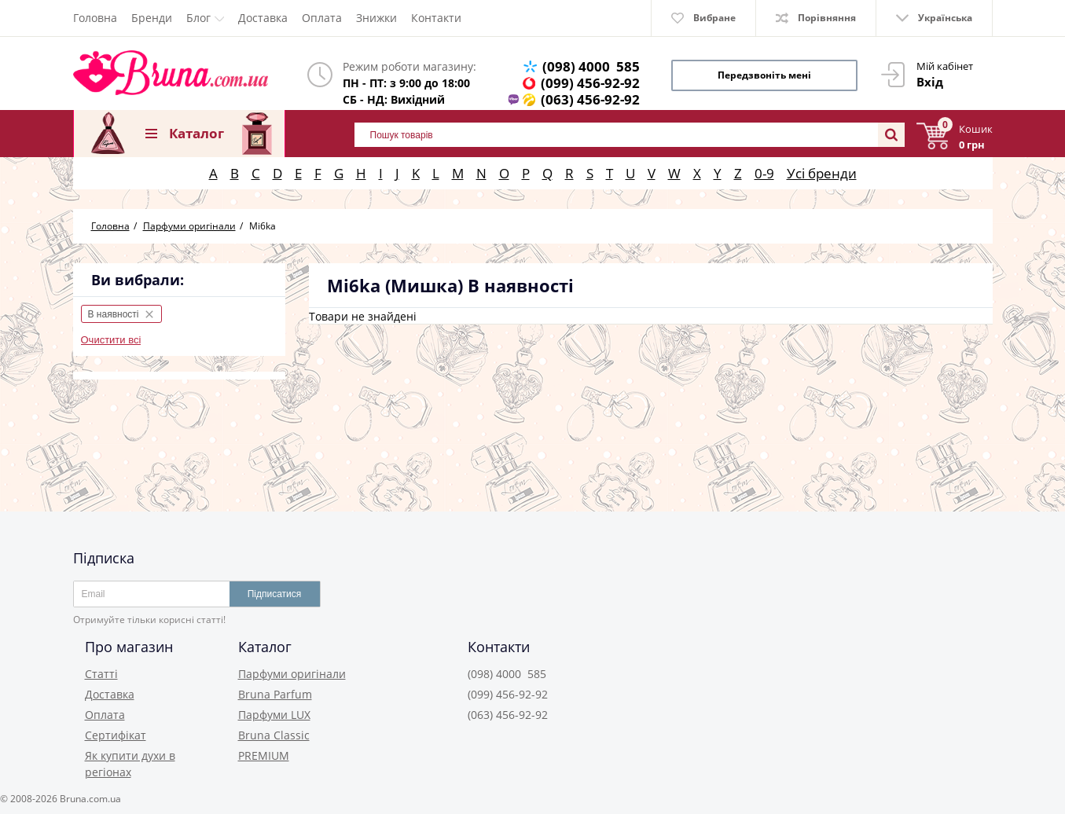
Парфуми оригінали (292, 673)
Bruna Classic (274, 735)
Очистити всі (111, 340)
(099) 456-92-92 (590, 83)
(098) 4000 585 (591, 66)
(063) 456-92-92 (590, 99)
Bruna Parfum (275, 694)
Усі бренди (822, 173)
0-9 (764, 173)
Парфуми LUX (274, 714)
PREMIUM (263, 755)
